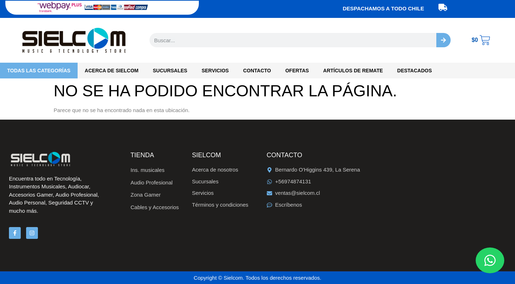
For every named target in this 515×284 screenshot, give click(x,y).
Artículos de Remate (353, 70)
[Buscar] (443, 40)
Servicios (215, 70)
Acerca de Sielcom (111, 70)
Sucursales (170, 70)
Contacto (257, 70)
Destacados (414, 70)
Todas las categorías (38, 70)
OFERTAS (297, 70)
